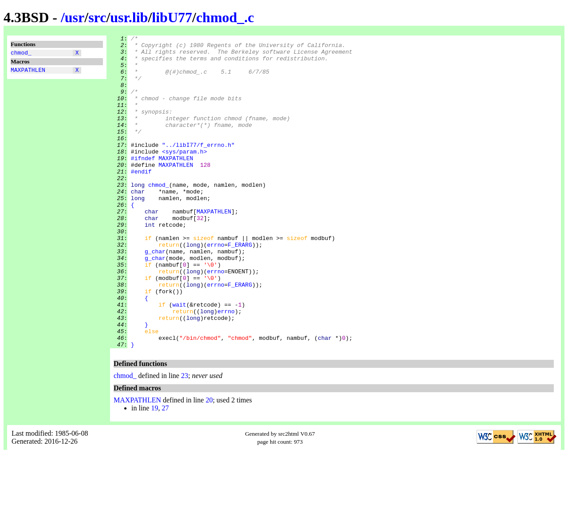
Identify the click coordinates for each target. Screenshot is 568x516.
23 (184, 438)
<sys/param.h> (184, 175)
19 (154, 470)
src (97, 17)
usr (74, 17)
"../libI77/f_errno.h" (198, 167)
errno (215, 287)
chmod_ (21, 54)
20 (209, 462)
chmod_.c (225, 17)
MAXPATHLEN (28, 72)
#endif (141, 199)
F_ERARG (240, 287)
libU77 (172, 17)
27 (165, 470)
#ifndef (143, 183)
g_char (155, 295)
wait (179, 359)
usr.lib (129, 17)
